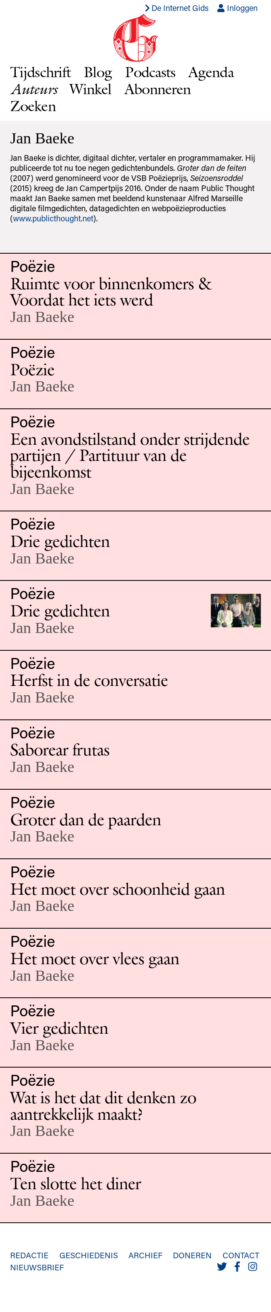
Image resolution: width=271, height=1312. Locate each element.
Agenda (211, 71)
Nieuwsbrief (37, 1267)
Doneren (192, 1255)
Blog (98, 71)
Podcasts (150, 71)
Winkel (90, 88)
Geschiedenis (88, 1255)
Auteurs (33, 89)
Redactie (29, 1255)
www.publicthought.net (53, 218)
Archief (145, 1255)
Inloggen (237, 7)
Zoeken (33, 105)
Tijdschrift (40, 71)
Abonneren (157, 88)
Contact (241, 1255)
